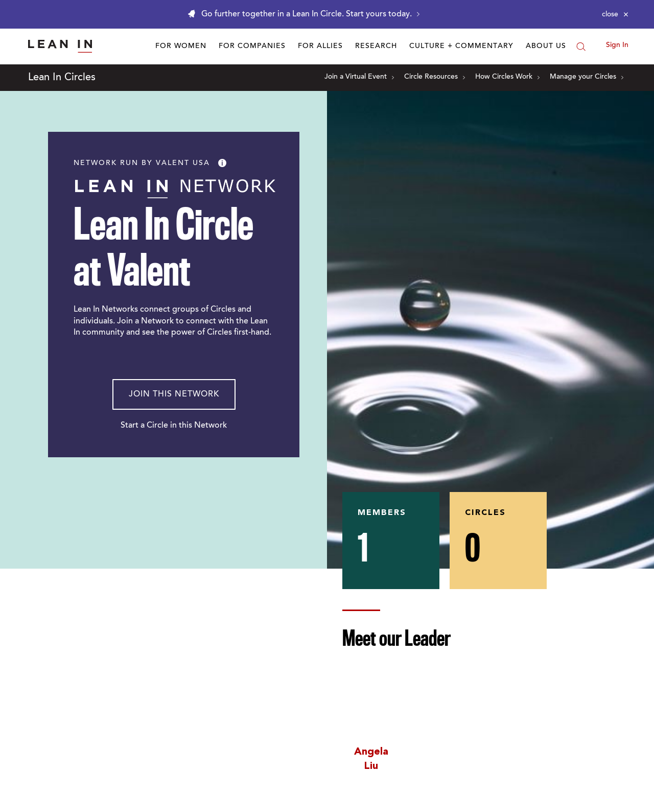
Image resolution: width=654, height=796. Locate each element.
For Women (180, 46)
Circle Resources (434, 77)
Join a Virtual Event (359, 77)
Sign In (617, 45)
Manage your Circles (586, 77)
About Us (546, 46)
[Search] (581, 46)
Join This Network (174, 394)
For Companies (252, 46)
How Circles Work (507, 77)
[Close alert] (615, 14)
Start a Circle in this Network (174, 426)
